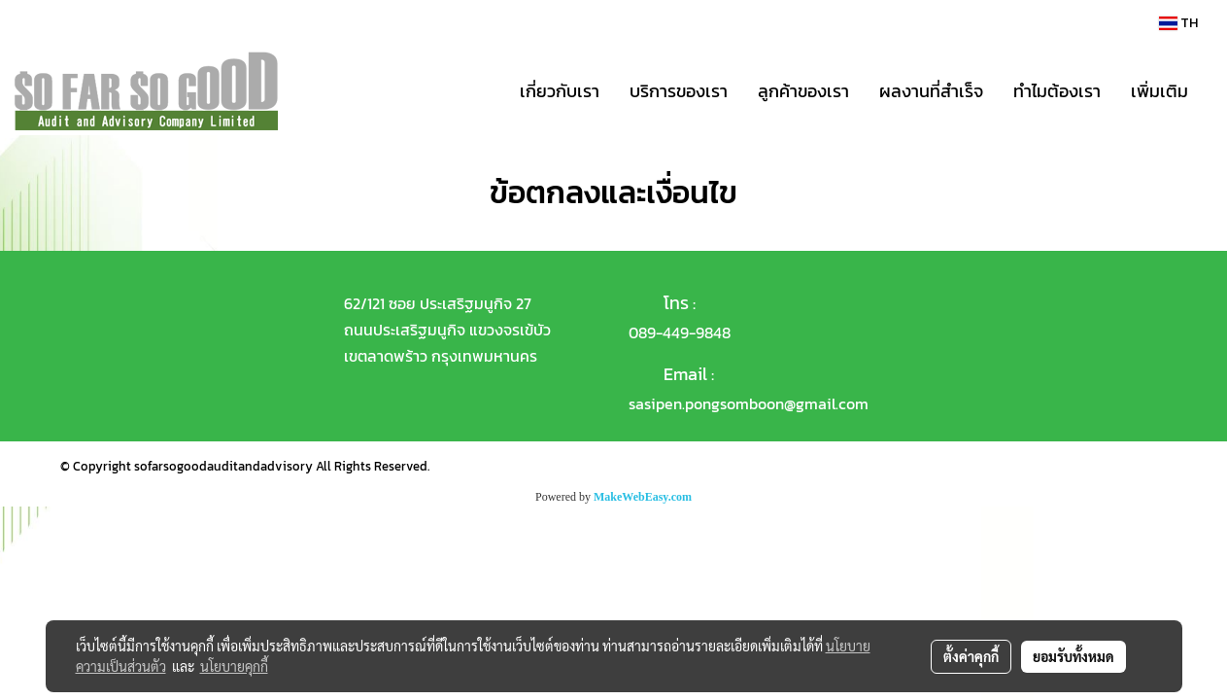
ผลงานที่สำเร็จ (931, 91)
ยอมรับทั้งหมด (1073, 656)
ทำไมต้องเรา (1057, 91)
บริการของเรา (679, 91)
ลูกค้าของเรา (803, 91)
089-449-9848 (680, 332)
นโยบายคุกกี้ (234, 666)
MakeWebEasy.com (643, 497)
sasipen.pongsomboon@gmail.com (749, 403)
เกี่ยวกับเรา (559, 91)
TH (1178, 23)
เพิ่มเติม (1159, 91)
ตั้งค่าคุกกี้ (971, 656)
